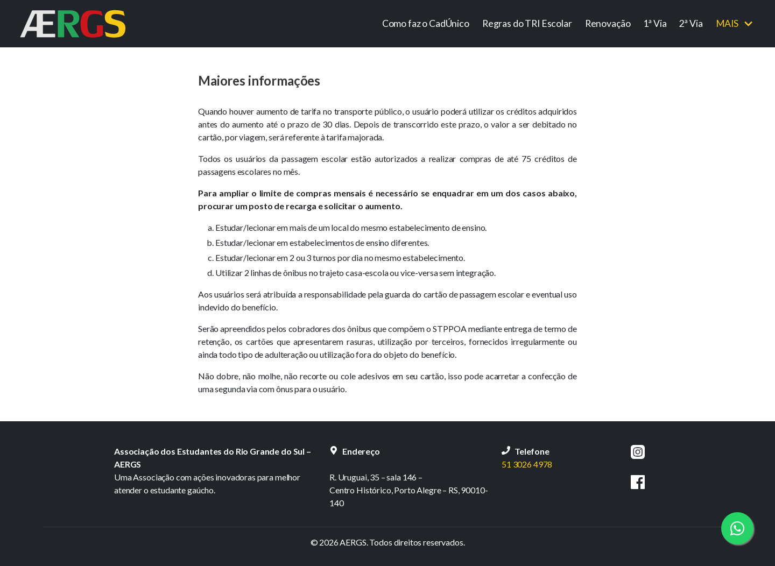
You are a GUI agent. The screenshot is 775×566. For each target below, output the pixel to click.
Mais (727, 23)
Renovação (608, 23)
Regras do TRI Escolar (527, 23)
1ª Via (654, 23)
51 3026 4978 (527, 464)
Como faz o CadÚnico (425, 23)
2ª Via (690, 23)
